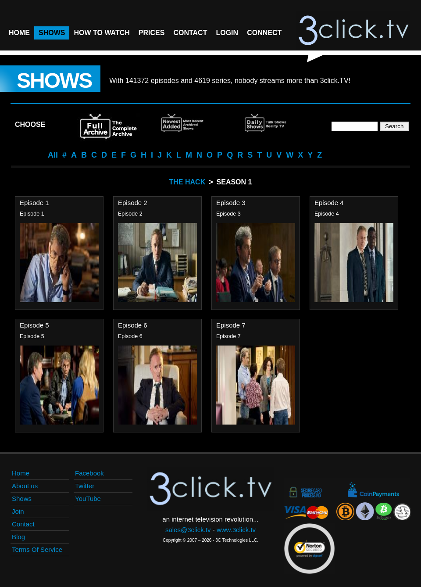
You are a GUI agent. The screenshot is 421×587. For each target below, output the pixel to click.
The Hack (187, 182)
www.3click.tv (236, 529)
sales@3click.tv (188, 529)
